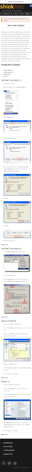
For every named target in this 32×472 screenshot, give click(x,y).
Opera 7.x (6, 76)
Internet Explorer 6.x (9, 72)
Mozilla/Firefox (7, 74)
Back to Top (4, 244)
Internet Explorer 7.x (9, 70)
